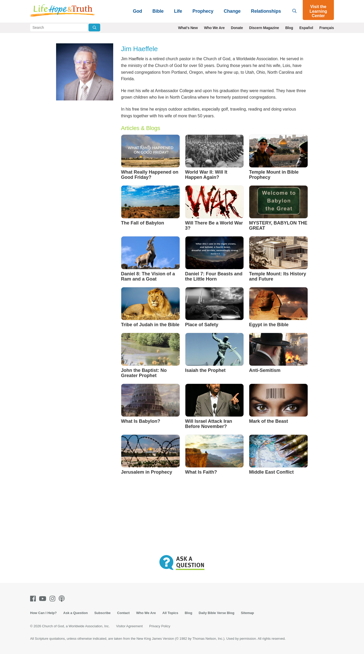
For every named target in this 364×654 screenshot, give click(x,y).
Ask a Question (75, 613)
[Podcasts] (62, 598)
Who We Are (214, 28)
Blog (289, 28)
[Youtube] (43, 598)
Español (306, 28)
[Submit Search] (94, 27)
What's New (188, 28)
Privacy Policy (159, 626)
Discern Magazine (264, 28)
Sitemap (247, 613)
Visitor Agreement (129, 626)
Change (232, 11)
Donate (237, 28)
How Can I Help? (43, 613)
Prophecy (202, 11)
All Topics (170, 613)
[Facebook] (34, 598)
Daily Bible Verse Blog (216, 613)
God (137, 11)
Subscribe (102, 613)
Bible (158, 11)
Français (326, 28)
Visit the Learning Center (318, 11)
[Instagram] (53, 598)
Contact (123, 613)
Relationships (266, 11)
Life (178, 11)
